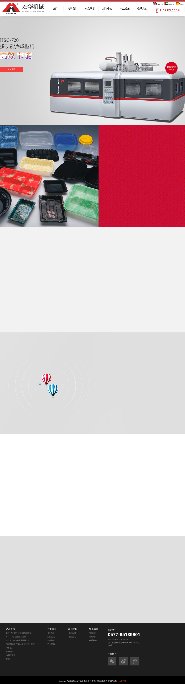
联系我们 (142, 8)
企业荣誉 (51, 640)
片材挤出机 (10, 655)
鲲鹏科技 (122, 681)
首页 (55, 8)
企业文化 (51, 637)
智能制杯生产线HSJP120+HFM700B (20, 644)
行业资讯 (72, 637)
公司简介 (51, 633)
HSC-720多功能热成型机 (16, 637)
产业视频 (125, 8)
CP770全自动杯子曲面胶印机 (18, 640)
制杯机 (9, 648)
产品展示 (90, 8)
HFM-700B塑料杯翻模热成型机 (18, 633)
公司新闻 (72, 633)
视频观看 (11, 69)
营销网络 (93, 637)
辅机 (8, 659)
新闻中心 (107, 8)
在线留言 (93, 633)
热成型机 (10, 651)
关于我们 (72, 8)
